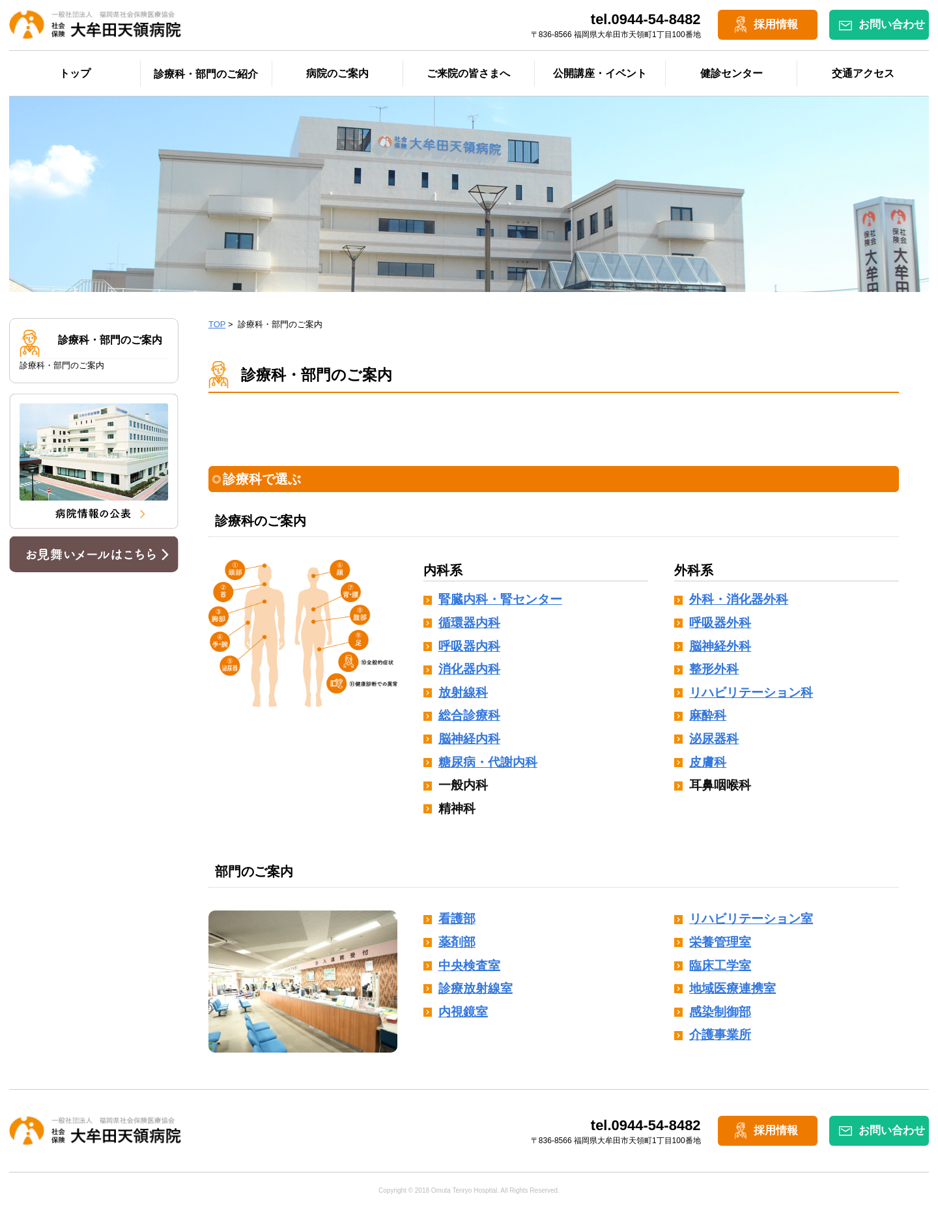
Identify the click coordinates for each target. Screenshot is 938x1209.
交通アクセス (863, 73)
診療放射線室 (475, 988)
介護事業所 (720, 1034)
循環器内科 (469, 623)
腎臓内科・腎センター (500, 599)
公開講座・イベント (600, 73)
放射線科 (463, 692)
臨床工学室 (720, 965)
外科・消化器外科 (738, 599)
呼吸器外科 (720, 623)
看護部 (457, 918)
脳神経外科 (720, 646)
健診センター (731, 73)
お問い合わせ (892, 24)
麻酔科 (707, 715)
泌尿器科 (714, 739)
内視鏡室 (463, 1012)
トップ (75, 73)
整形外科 (714, 669)
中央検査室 (469, 965)
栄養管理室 (720, 942)
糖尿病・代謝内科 (487, 762)
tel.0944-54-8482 (646, 19)
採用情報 (776, 24)
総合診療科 (469, 715)
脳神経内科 (469, 739)
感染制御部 (720, 1012)
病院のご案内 (337, 73)
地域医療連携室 (732, 988)
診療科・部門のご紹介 (206, 74)
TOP (216, 324)
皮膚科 (707, 762)
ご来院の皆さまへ (468, 73)
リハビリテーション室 (751, 918)
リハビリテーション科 (751, 692)
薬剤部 (457, 942)
